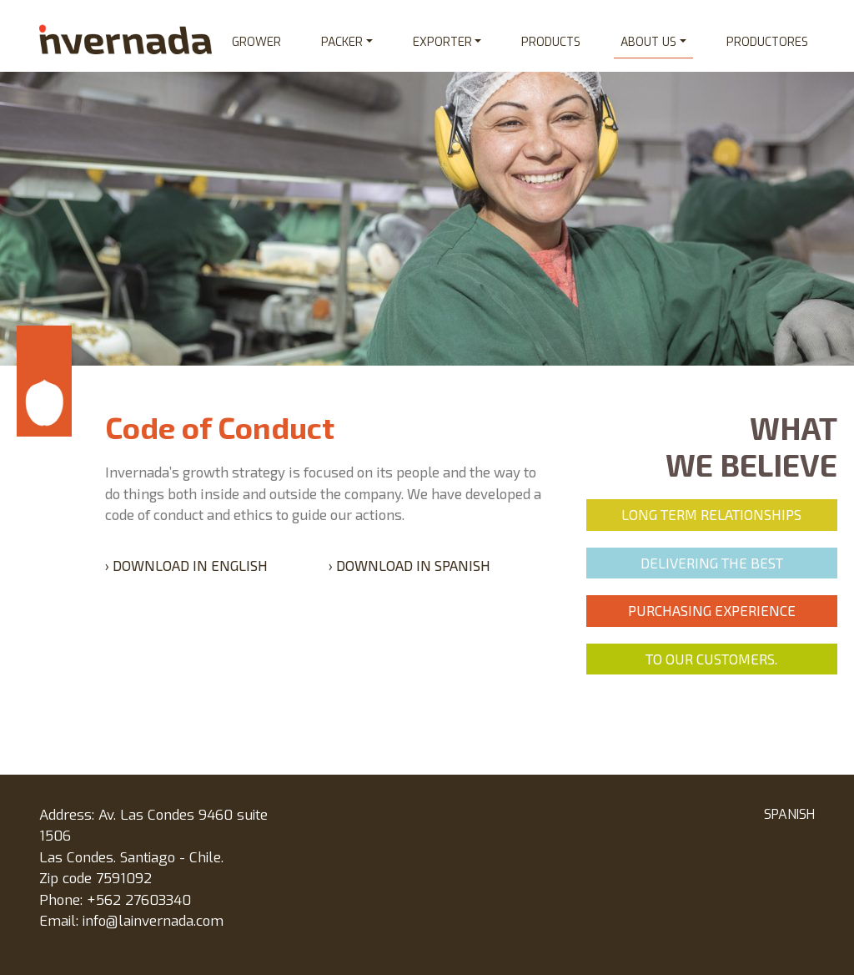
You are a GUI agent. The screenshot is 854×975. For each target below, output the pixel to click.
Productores (767, 42)
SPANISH (789, 814)
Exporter (442, 42)
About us (648, 42)
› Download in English (186, 565)
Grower (256, 42)
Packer (342, 42)
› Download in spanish (409, 565)
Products (550, 42)
